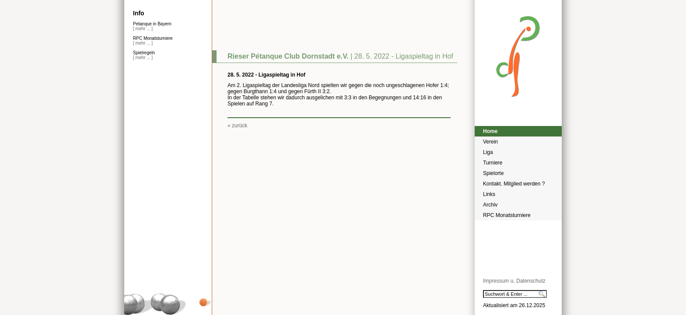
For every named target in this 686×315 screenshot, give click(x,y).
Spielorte (493, 173)
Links (489, 194)
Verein (490, 142)
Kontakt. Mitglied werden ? (514, 184)
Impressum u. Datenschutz (514, 281)
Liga (488, 152)
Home (490, 131)
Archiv (490, 205)
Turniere (492, 163)
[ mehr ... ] (143, 28)
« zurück (237, 125)
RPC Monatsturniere (507, 215)
